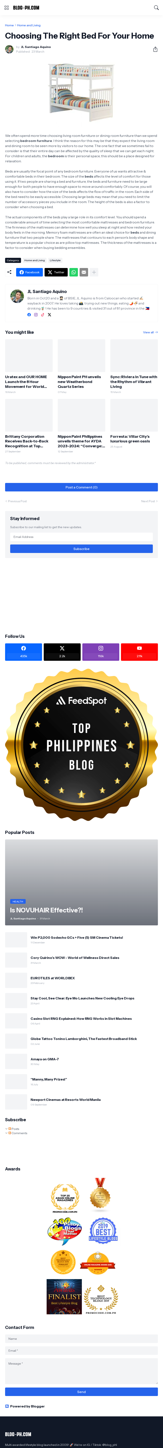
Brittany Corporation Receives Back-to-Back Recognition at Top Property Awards (26, 441)
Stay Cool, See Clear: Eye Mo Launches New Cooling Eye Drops (82, 998)
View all (148, 332)
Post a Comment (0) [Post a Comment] (82, 487)
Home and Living (29, 25)
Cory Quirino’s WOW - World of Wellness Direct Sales (75, 958)
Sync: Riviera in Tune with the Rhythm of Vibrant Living (133, 382)
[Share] (153, 49)
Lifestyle (55, 260)
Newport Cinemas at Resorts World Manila (66, 1099)
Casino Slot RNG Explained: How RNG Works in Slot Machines (81, 1018)
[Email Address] (81, 537)
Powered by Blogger (25, 1406)
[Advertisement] (81, 595)
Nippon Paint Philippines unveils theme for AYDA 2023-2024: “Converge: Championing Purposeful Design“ (81, 441)
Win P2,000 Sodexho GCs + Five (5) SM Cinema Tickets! (77, 937)
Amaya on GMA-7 (45, 1059)
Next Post (148, 501)
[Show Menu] (6, 7)
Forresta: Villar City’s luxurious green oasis (130, 439)
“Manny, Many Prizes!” (49, 1079)
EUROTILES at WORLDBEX (53, 978)
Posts (13, 1129)
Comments (17, 1133)
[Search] (156, 7)
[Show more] (94, 272)
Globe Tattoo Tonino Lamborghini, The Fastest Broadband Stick (84, 1039)
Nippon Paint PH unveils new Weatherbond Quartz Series (79, 382)
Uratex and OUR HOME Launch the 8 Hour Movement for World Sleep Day (26, 382)
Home (9, 25)
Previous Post (17, 501)
